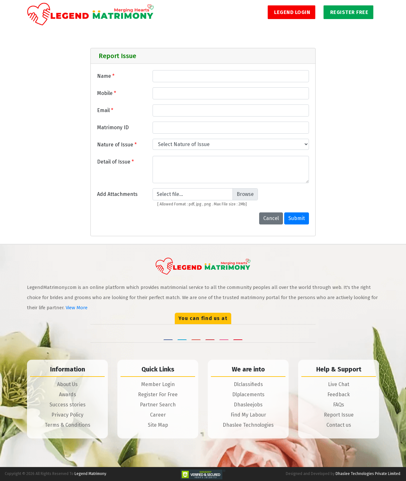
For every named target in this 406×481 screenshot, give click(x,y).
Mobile (106, 93)
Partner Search (158, 405)
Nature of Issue (117, 145)
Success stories (67, 405)
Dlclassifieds (248, 384)
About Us (67, 384)
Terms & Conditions (67, 425)
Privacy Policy (67, 415)
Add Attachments (117, 194)
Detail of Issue (115, 162)
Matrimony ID (113, 127)
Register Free (348, 12)
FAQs (338, 405)
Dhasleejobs (248, 405)
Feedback (338, 394)
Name (106, 76)
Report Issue (339, 415)
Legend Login (292, 12)
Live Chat (338, 384)
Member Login (158, 384)
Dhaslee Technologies (248, 425)
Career (158, 415)
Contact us (338, 425)
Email (105, 110)
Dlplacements (248, 394)
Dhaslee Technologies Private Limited (368, 473)
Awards (67, 394)
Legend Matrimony (90, 473)
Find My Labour (248, 415)
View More (77, 308)
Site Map (158, 425)
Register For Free (158, 394)
